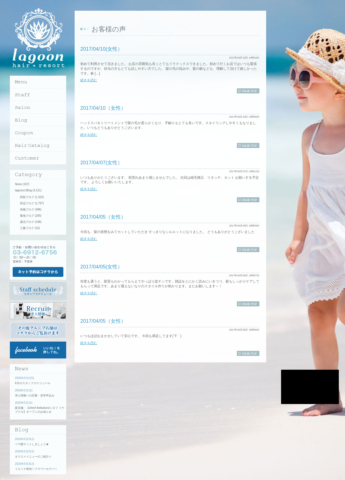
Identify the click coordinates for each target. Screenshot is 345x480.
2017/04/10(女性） (101, 49)
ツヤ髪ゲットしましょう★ (32, 444)
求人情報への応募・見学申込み (34, 395)
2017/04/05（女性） (103, 217)
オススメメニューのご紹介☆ (33, 456)
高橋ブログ (27, 209)
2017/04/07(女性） (101, 162)
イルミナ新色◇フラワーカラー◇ (36, 468)
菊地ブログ (27, 215)
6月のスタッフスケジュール (32, 383)
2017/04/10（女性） (103, 108)
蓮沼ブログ (27, 221)
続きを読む (88, 80)
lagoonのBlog (23, 190)
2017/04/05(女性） (101, 267)
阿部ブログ (27, 197)
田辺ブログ (27, 203)
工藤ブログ (27, 228)
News (18, 184)
